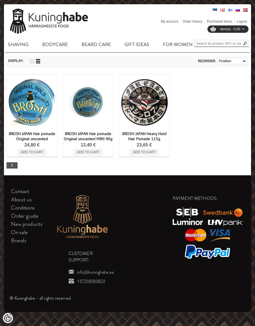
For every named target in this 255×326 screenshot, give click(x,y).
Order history (192, 21)
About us (21, 199)
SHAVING (18, 44)
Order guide (24, 216)
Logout (242, 21)
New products (26, 224)
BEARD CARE (96, 44)
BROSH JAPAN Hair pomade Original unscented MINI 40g (88, 136)
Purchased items (219, 21)
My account (169, 21)
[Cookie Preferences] (8, 318)
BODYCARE (55, 44)
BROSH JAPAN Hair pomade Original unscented (32, 136)
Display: (15, 61)
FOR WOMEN (178, 44)
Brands (18, 240)
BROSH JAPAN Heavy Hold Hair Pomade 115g (144, 136)
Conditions (23, 208)
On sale (19, 232)
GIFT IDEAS (137, 44)
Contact (20, 191)
